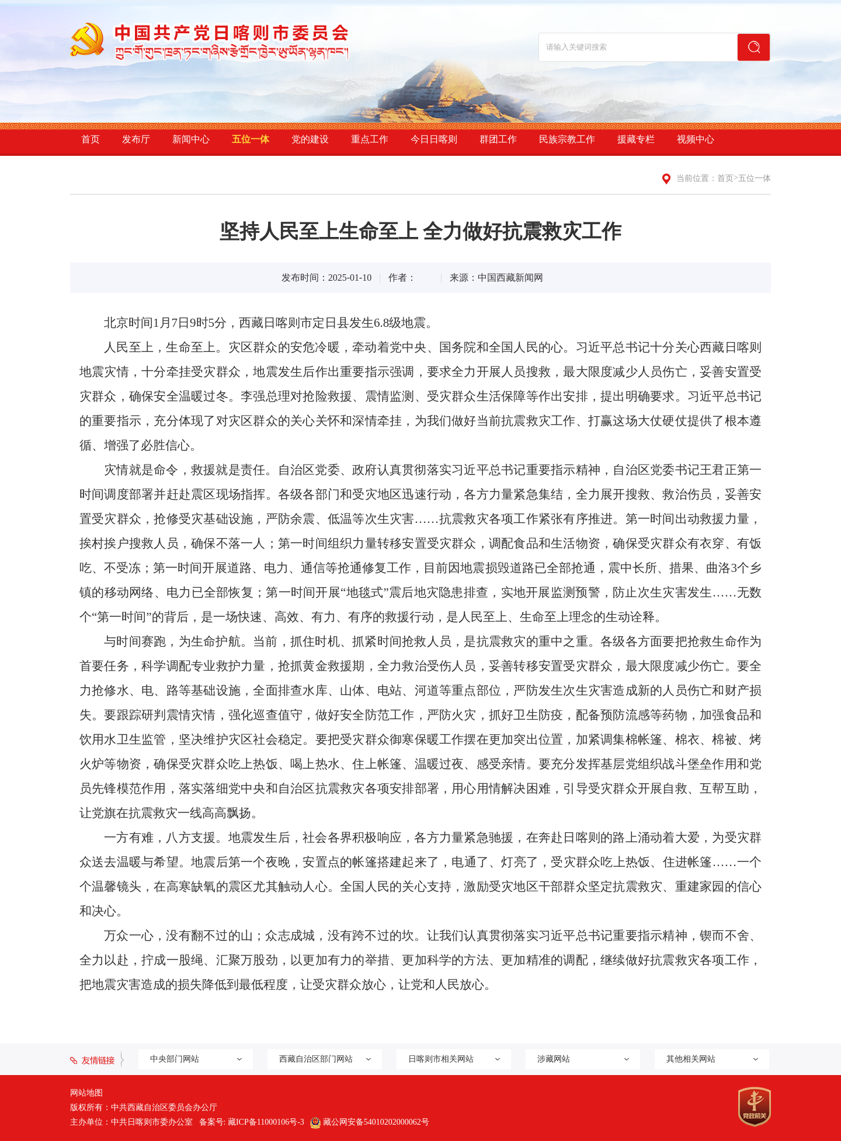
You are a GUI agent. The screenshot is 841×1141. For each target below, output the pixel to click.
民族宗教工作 (567, 139)
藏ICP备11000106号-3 (266, 1122)
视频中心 (695, 139)
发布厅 (136, 139)
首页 (90, 139)
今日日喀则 (434, 139)
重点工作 (369, 139)
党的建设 (310, 139)
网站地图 (86, 1092)
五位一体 (250, 139)
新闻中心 (191, 139)
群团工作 (498, 139)
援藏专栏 (636, 139)
